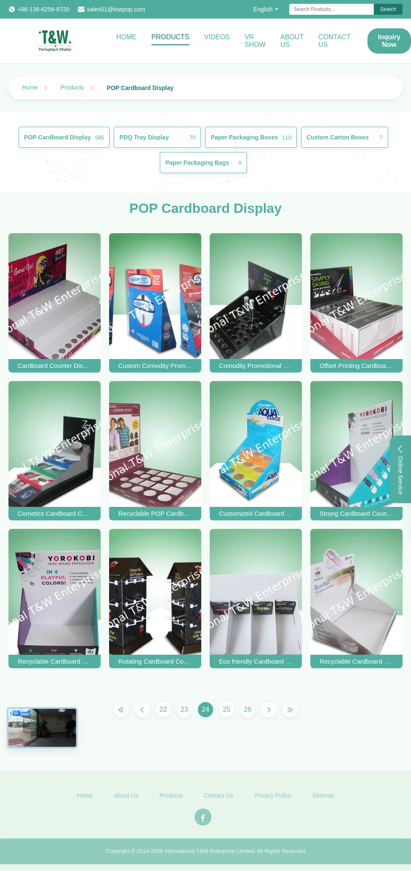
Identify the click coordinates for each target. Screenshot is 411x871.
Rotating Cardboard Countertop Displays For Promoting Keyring (155, 661)
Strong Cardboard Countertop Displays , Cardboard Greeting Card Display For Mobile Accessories (356, 513)
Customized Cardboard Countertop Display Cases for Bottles (256, 513)
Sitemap (323, 799)
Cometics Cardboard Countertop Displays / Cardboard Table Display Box (54, 513)
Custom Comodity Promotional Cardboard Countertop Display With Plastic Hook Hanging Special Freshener (155, 365)
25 (226, 709)
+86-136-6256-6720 (43, 9)
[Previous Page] (142, 709)
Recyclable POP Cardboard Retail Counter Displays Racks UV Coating (155, 513)
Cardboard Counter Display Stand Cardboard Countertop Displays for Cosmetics (54, 365)
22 (163, 709)
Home (126, 37)
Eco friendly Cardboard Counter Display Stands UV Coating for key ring (256, 661)
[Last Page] (290, 709)
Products (170, 37)
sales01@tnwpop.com (116, 9)
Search (388, 9)
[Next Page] (269, 709)
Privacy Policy (272, 799)
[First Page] (121, 709)
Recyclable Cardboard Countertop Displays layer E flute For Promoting (356, 661)
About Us (292, 40)
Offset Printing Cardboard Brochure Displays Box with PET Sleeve (356, 365)
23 (184, 709)
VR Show (255, 40)
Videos (217, 37)
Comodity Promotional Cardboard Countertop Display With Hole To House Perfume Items (256, 365)
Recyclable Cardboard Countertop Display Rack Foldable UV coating (54, 661)
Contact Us (334, 40)
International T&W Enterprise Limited (209, 855)
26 (248, 709)
